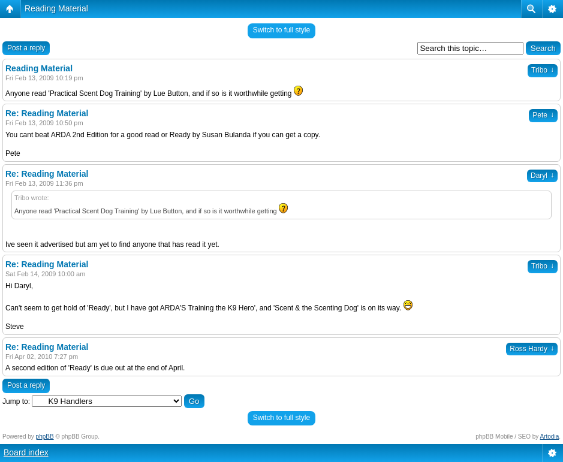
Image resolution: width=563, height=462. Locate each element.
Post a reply (26, 48)
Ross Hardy (532, 349)
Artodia (549, 436)
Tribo (542, 70)
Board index (26, 452)
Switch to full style (281, 30)
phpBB (45, 436)
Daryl (542, 175)
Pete (543, 115)
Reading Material (56, 8)
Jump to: (16, 401)
